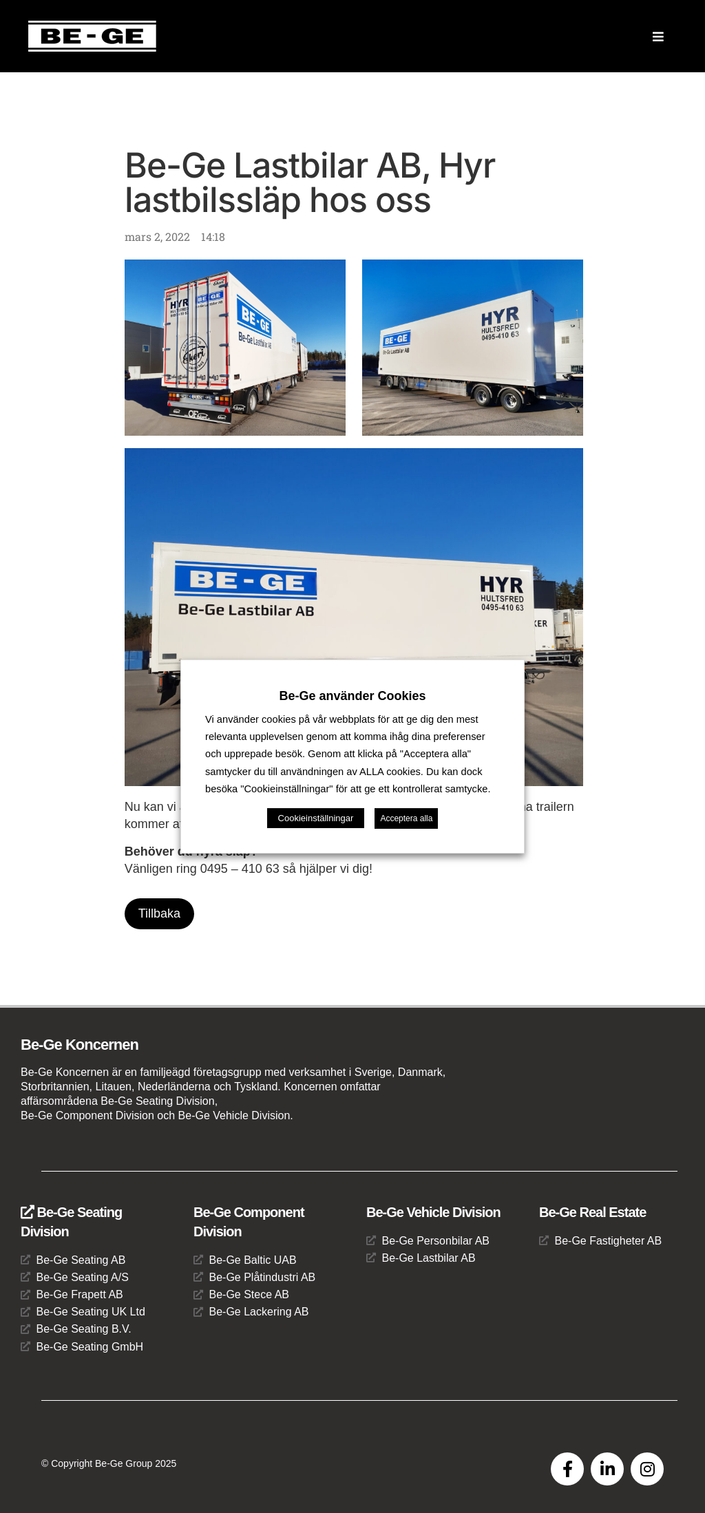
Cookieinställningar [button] (316, 818)
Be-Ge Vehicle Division (433, 1212)
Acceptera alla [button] (406, 818)
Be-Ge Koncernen (79, 1044)
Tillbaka (159, 913)
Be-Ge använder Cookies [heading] (352, 696)
